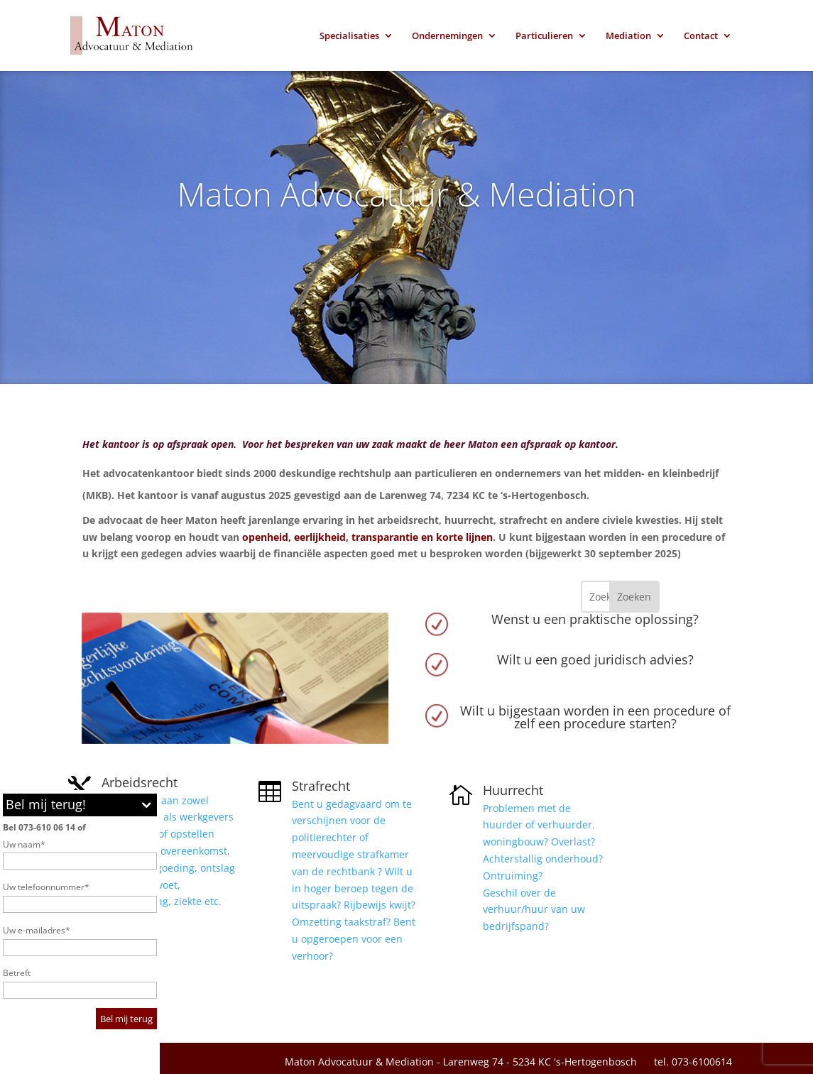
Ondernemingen (447, 36)
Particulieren (544, 36)
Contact (701, 36)
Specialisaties (349, 36)
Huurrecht (513, 790)
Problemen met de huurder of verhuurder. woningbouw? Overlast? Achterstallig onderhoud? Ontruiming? (543, 841)
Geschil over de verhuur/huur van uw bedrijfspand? (535, 909)
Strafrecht (321, 785)
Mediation (628, 36)
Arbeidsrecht (140, 782)
